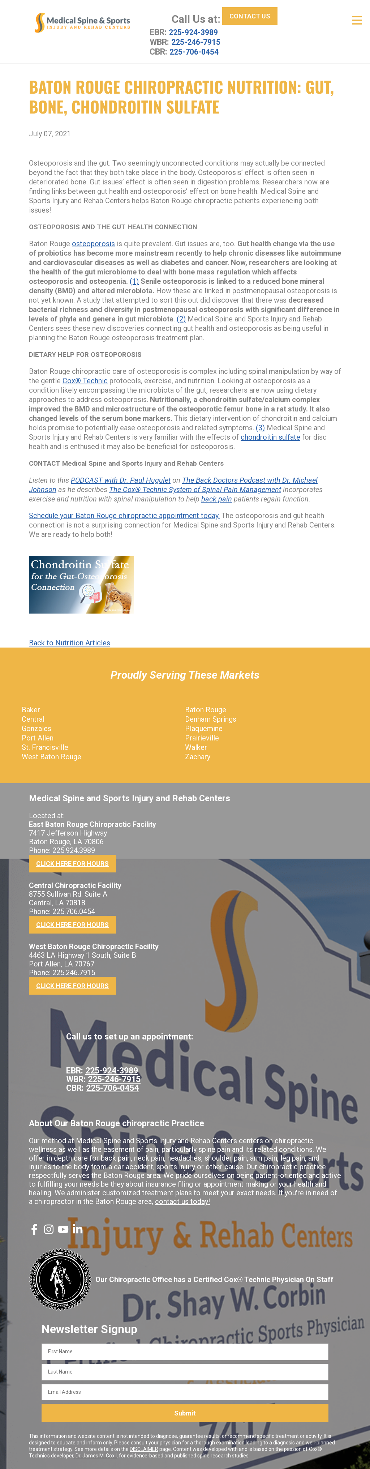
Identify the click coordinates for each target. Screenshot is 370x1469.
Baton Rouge (205, 709)
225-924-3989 (195, 32)
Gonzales (36, 727)
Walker (196, 746)
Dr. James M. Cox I (96, 1455)
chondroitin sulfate (270, 436)
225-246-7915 (197, 42)
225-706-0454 (195, 51)
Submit (185, 1412)
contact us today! (182, 1200)
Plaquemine (204, 727)
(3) (260, 427)
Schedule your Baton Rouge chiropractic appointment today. (124, 515)
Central (33, 718)
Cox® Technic (85, 380)
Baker (31, 709)
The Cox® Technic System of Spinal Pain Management (195, 488)
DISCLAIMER (144, 1448)
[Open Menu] (357, 20)
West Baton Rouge (51, 756)
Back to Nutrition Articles (69, 642)
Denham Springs (210, 718)
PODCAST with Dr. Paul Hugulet (121, 479)
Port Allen (37, 737)
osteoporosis (93, 243)
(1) (134, 280)
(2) (181, 318)
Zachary (197, 756)
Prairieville (202, 737)
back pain (216, 498)
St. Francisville (45, 746)
